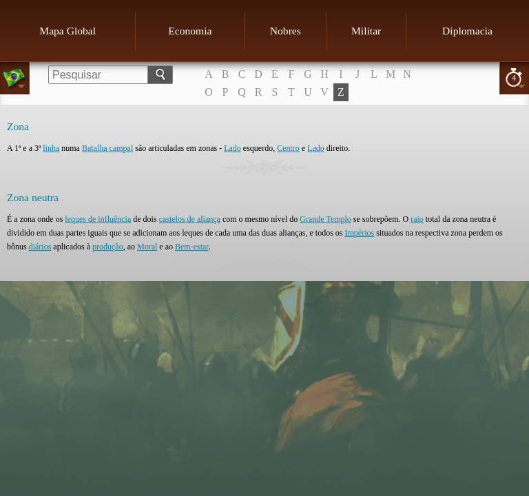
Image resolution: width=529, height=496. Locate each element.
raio (417, 219)
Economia (189, 31)
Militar (366, 31)
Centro (288, 148)
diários (40, 246)
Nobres (285, 31)
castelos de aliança (189, 219)
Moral (147, 246)
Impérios (360, 233)
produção (107, 246)
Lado (232, 148)
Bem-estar (192, 246)
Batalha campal (107, 148)
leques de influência (98, 219)
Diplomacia (467, 31)
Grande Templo (325, 219)
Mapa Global (67, 31)
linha (51, 148)
